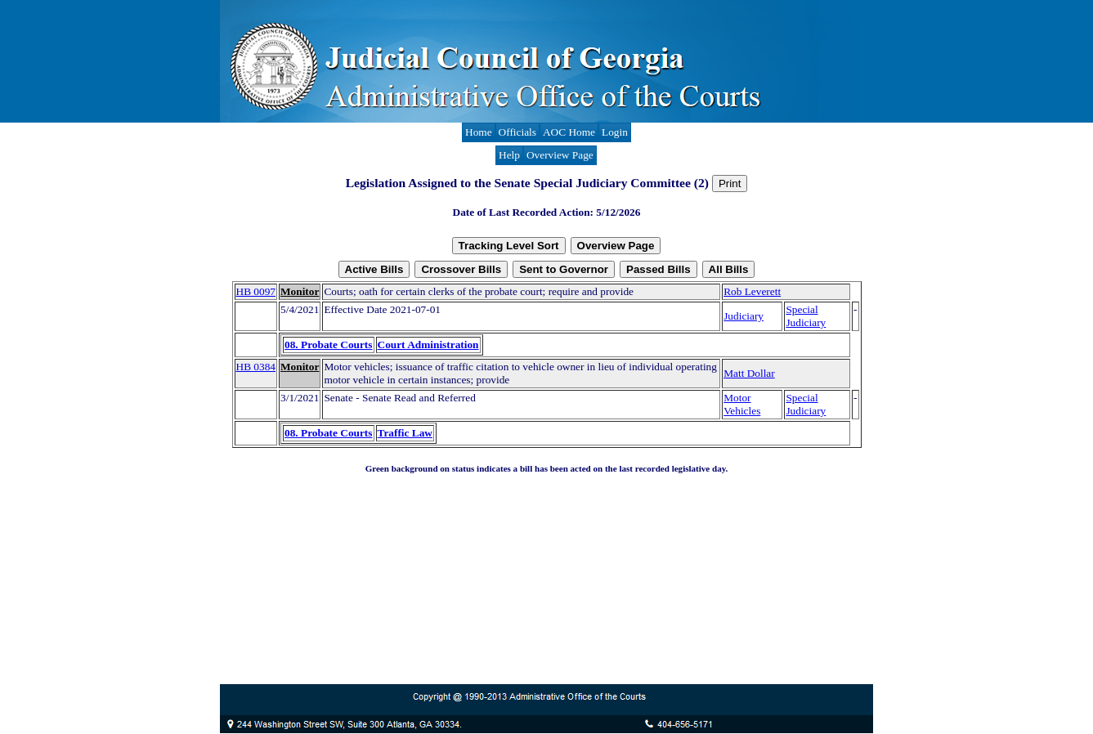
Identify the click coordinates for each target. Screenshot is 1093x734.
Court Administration (428, 344)
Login (615, 132)
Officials (517, 132)
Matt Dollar (749, 373)
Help (509, 155)
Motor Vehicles (741, 404)
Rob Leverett (752, 291)
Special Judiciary (806, 316)
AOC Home (569, 132)
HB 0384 (256, 366)
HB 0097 (256, 291)
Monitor (299, 291)
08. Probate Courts (328, 344)
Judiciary (743, 316)
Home (478, 132)
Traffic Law (405, 433)
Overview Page (560, 155)
